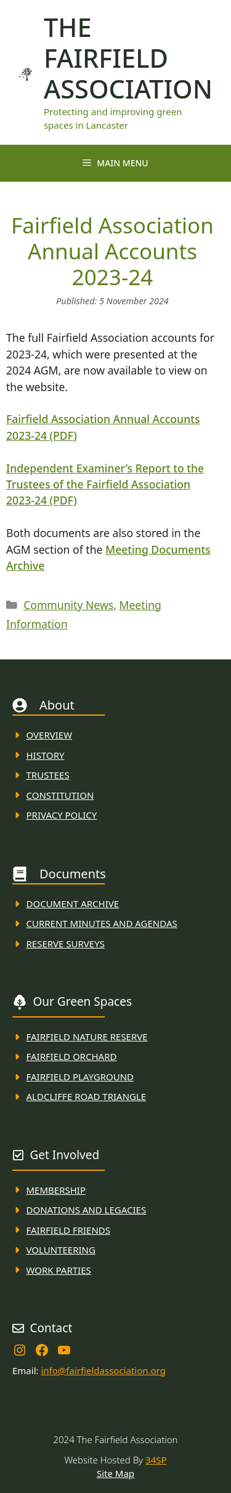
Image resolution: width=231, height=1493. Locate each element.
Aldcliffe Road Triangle (86, 1096)
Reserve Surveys (65, 943)
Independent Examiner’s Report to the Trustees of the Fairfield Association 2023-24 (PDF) (105, 484)
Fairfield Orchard (71, 1056)
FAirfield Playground (80, 1076)
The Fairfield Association (128, 58)
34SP (155, 1460)
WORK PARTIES (58, 1270)
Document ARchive (73, 903)
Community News (68, 604)
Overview (49, 735)
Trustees (48, 775)
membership (56, 1190)
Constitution (60, 795)
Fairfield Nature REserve (87, 1036)
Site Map (115, 1473)
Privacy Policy (61, 815)
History (45, 755)
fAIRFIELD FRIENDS (68, 1230)
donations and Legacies (86, 1210)
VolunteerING (60, 1250)
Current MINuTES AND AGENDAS (101, 923)
